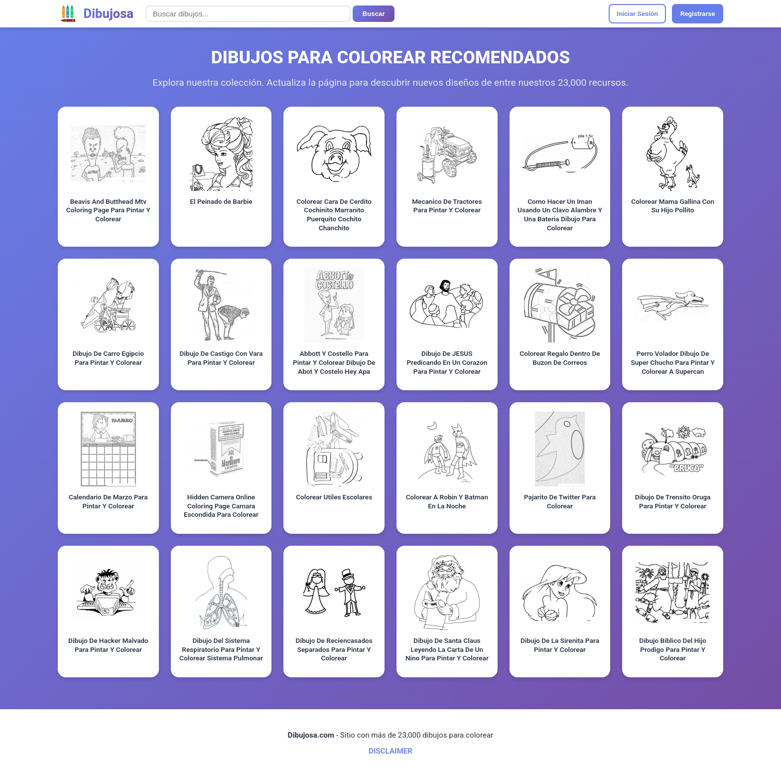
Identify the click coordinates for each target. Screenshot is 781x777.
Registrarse (697, 13)
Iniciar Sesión (637, 13)
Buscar (374, 13)
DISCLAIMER (390, 751)
